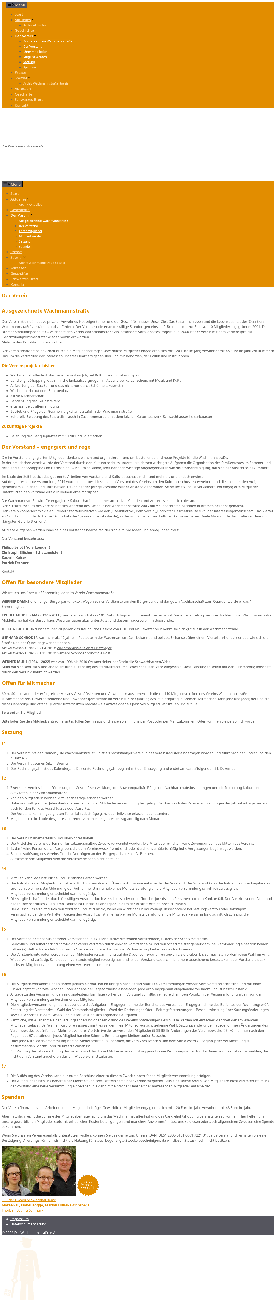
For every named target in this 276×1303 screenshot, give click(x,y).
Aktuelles (24, 19)
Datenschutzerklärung (28, 1224)
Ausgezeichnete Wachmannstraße (47, 41)
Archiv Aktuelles (34, 25)
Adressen (23, 88)
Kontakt (21, 105)
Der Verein (26, 35)
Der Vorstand (32, 46)
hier (59, 342)
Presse (20, 72)
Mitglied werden (35, 57)
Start (19, 14)
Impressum (19, 1219)
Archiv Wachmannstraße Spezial (46, 83)
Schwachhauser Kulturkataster (188, 416)
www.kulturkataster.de (99, 516)
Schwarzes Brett (29, 99)
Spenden (29, 67)
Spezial (23, 77)
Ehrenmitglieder (35, 52)
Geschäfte (23, 94)
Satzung (29, 62)
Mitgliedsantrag (46, 721)
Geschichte (24, 30)
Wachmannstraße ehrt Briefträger (84, 648)
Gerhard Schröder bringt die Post (83, 653)
